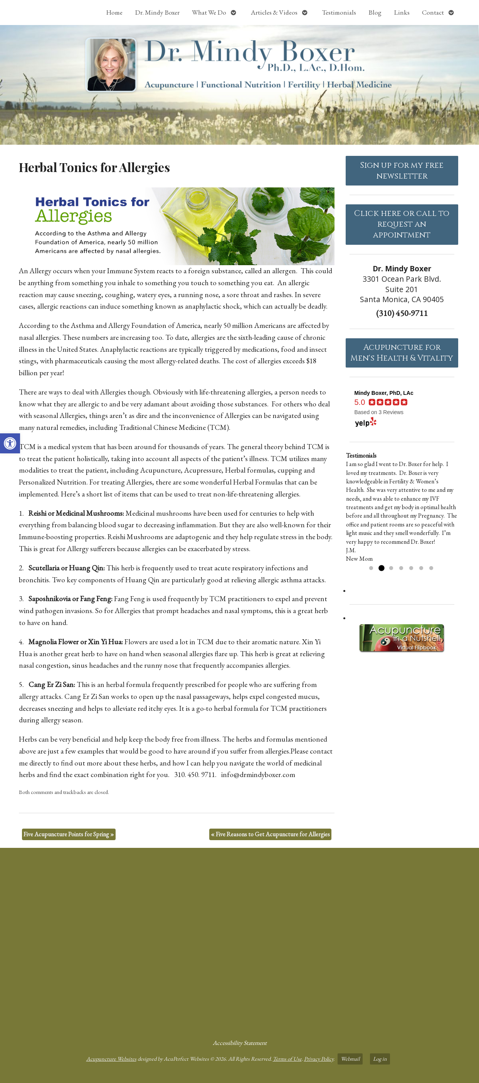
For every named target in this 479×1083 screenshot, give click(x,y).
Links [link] (402, 12)
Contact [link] (433, 12)
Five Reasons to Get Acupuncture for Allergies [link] (270, 834)
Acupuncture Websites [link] (111, 1058)
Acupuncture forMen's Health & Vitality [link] (401, 353)
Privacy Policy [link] (318, 1058)
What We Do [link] (209, 12)
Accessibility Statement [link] (240, 1043)
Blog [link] (375, 12)
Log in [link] (380, 1058)
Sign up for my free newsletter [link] (402, 171)
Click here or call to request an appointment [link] (401, 224)
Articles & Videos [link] (274, 12)
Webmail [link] (350, 1058)
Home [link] (114, 12)
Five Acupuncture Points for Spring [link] (69, 834)
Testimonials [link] (339, 12)
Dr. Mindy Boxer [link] (157, 12)
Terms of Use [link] (287, 1058)
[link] (10, 443)
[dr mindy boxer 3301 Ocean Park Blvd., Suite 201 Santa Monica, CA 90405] (239, 940)
